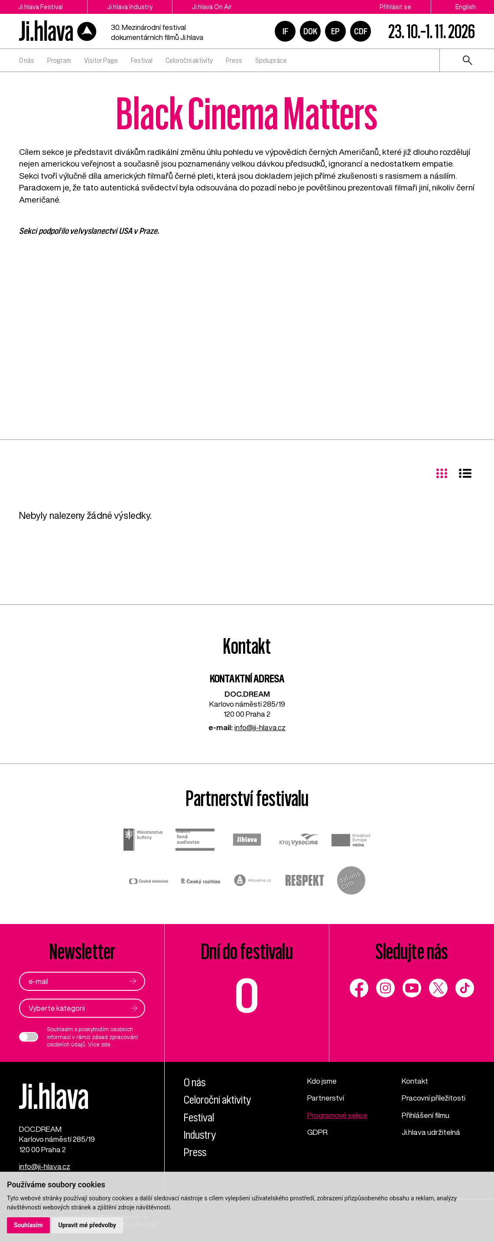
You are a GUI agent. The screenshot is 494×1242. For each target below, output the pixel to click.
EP (335, 31)
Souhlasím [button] (28, 1225)
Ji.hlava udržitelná (431, 1132)
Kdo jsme (322, 1081)
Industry (200, 1134)
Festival (142, 60)
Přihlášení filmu (425, 1115)
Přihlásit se (395, 6)
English (465, 6)
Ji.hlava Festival (40, 6)
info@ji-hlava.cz (260, 727)
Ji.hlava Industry (130, 6)
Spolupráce (271, 60)
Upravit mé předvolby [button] (87, 1225)
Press (234, 60)
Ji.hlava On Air (212, 6)
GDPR (317, 1132)
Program (59, 60)
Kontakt (415, 1081)
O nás (26, 60)
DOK (310, 31)
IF (285, 31)
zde (105, 1044)
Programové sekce (337, 1115)
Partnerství (325, 1097)
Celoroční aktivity (189, 60)
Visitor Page (101, 60)
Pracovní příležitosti (433, 1097)
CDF (360, 31)
